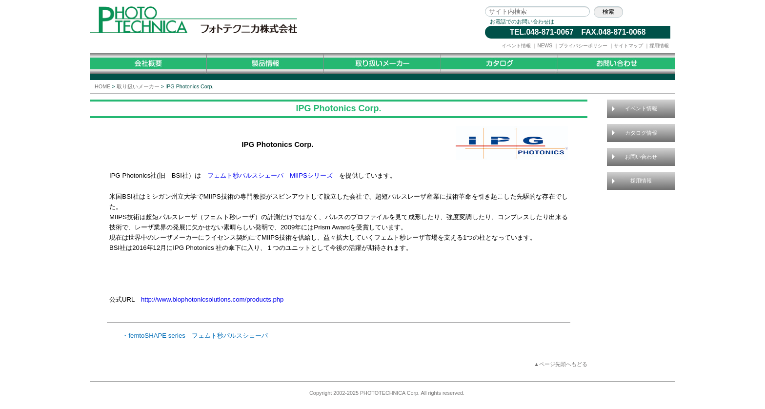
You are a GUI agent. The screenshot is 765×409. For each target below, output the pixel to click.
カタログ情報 (641, 133)
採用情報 (659, 45)
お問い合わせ (641, 157)
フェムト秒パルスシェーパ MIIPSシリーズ (273, 175)
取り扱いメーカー (138, 86)
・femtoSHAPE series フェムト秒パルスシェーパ (195, 335)
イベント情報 (516, 45)
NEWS (544, 45)
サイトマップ (628, 45)
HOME (102, 86)
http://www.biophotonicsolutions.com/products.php (212, 299)
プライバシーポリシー (583, 45)
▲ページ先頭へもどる (560, 364)
